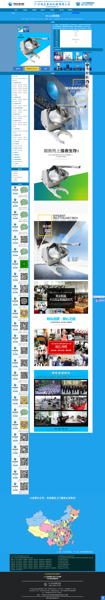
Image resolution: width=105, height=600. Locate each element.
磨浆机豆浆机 (14, 101)
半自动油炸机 (19, 112)
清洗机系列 (15, 118)
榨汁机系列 (16, 143)
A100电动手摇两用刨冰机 (17, 177)
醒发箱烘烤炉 (25, 88)
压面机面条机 (19, 88)
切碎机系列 (25, 116)
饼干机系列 (20, 90)
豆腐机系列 (20, 105)
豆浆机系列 (15, 105)
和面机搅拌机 (14, 88)
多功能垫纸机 (14, 92)
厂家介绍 (61, 10)
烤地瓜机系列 (17, 157)
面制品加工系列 (17, 82)
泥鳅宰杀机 (20, 139)
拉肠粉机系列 (25, 99)
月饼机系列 (25, 84)
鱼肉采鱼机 (15, 137)
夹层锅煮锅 (20, 110)
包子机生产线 (14, 78)
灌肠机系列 (25, 122)
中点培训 (14, 165)
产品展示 (25, 10)
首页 (62, 18)
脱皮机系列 (20, 116)
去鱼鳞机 (20, 137)
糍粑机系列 (25, 90)
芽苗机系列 (25, 105)
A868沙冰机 (77, 69)
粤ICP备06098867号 (52, 598)
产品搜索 (87, 89)
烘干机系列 (16, 141)
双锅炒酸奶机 (68, 59)
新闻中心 (43, 10)
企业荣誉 (34, 10)
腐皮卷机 (14, 126)
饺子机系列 (25, 86)
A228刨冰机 (68, 69)
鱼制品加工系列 (17, 135)
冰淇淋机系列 (14, 131)
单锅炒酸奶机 (58, 59)
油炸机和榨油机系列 (18, 107)
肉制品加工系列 (17, 120)
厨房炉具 (16, 152)
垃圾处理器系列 (17, 159)
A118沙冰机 (58, 69)
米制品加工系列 (17, 97)
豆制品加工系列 (17, 103)
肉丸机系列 (15, 122)
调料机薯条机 (19, 118)
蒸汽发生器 (20, 101)
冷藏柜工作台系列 (18, 148)
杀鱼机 (14, 139)
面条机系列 (25, 92)
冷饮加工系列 (73, 18)
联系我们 (70, 10)
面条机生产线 (14, 80)
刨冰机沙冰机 (80, 18)
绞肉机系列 (20, 122)
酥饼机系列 (15, 86)
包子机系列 (15, 84)
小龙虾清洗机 (25, 139)
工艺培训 (16, 163)
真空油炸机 (15, 110)
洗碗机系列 (16, 154)
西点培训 (20, 165)
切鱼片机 (25, 137)
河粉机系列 (20, 99)
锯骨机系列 (20, 124)
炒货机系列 (15, 112)
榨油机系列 (25, 110)
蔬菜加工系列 (17, 114)
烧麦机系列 (20, 92)
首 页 (16, 10)
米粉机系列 (15, 99)
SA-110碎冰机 (87, 59)
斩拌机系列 (25, 124)
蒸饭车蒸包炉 (14, 90)
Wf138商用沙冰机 (77, 59)
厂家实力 (52, 10)
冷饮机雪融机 (25, 131)
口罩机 (15, 94)
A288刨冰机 (15, 179)
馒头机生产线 (19, 78)
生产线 (15, 76)
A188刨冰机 (15, 175)
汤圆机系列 (20, 86)
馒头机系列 (20, 84)
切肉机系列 (15, 124)
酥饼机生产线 (25, 78)
